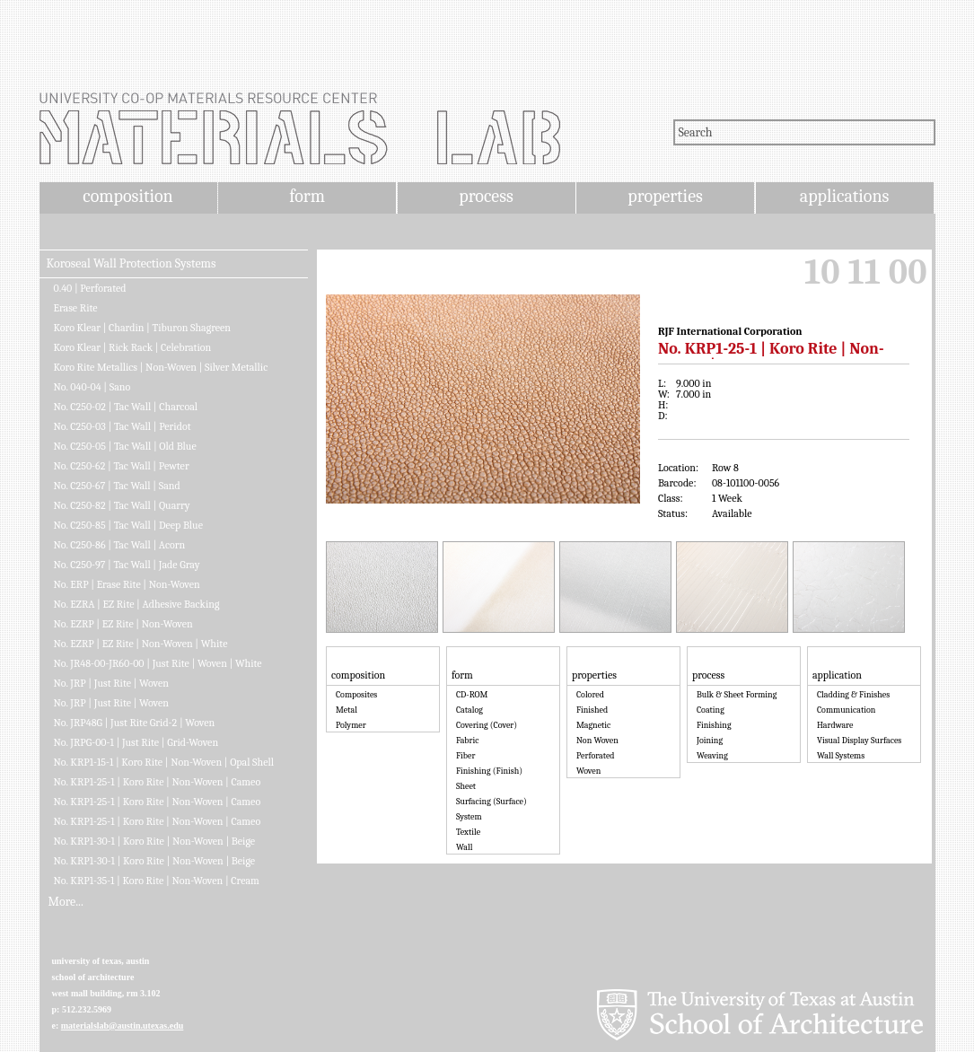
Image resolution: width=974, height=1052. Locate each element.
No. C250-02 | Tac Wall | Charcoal (126, 406)
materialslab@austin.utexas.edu (122, 1025)
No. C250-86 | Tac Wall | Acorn (120, 545)
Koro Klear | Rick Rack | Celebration (133, 347)
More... (65, 902)
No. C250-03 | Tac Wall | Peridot (122, 426)
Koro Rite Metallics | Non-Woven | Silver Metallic (161, 367)
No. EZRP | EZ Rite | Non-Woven (123, 624)
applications (845, 196)
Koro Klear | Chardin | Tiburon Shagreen (143, 327)
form (307, 196)
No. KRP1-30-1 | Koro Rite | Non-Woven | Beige (155, 841)
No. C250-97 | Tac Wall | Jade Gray (127, 564)
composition (127, 196)
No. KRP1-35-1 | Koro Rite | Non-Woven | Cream (156, 880)
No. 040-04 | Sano (92, 387)
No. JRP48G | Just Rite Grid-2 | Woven (134, 722)
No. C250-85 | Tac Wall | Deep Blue (128, 525)
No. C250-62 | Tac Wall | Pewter (121, 466)
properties (664, 196)
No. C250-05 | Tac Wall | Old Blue (125, 446)
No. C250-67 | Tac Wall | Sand (117, 485)
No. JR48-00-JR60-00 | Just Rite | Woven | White (158, 663)
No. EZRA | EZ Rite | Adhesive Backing (137, 604)
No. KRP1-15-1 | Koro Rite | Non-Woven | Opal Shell (164, 762)
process (486, 196)
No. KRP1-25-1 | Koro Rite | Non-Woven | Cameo (157, 782)
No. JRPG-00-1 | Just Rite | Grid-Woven (136, 742)
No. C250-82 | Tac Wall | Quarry (122, 505)
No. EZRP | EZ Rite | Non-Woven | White (141, 643)
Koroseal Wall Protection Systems (131, 264)
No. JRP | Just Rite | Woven (112, 683)
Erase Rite (76, 308)
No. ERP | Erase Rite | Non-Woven (127, 584)
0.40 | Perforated (90, 288)
